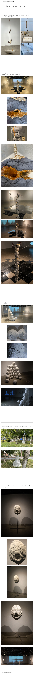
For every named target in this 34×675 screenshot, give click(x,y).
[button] (1, 1)
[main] (17, 6)
